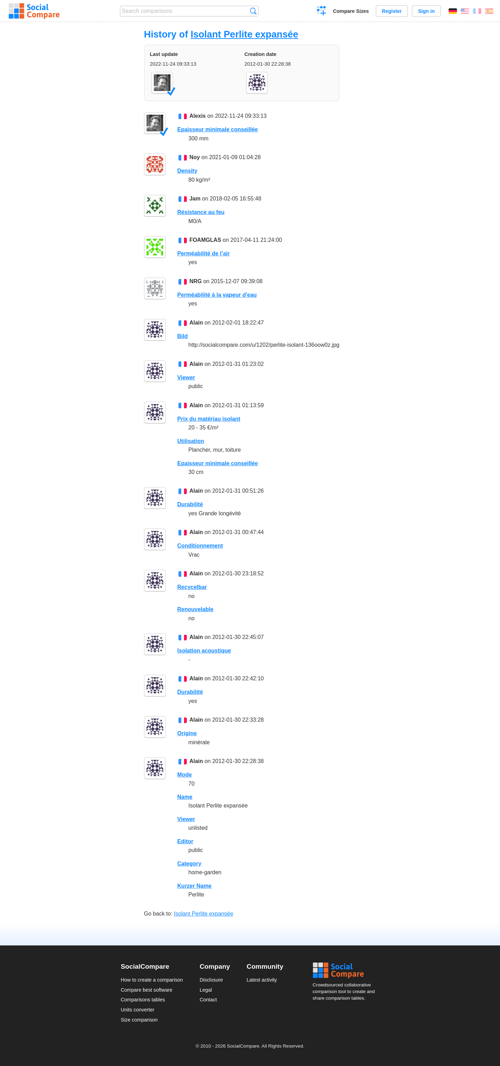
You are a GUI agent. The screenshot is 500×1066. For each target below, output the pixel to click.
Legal (206, 990)
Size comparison (139, 1020)
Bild (182, 336)
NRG (195, 281)
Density (187, 171)
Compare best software (147, 990)
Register (392, 11)
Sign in (426, 11)
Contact (208, 999)
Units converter (138, 1009)
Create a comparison (321, 12)
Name (185, 797)
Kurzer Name (194, 886)
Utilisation (190, 441)
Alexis (197, 116)
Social (345, 970)
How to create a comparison (152, 980)
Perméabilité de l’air (203, 253)
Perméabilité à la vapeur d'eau (217, 295)
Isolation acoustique (204, 651)
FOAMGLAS (205, 240)
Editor (185, 841)
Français (477, 11)
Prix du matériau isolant (208, 419)
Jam (194, 199)
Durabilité (190, 504)
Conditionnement (200, 546)
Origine (187, 733)
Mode (184, 775)
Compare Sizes (351, 11)
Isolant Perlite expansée (244, 34)
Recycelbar (192, 587)
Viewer (186, 377)
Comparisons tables (143, 999)
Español (489, 11)
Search (253, 11)
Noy (194, 157)
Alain (196, 323)
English (465, 11)
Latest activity (262, 980)
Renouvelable (195, 609)
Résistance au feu (201, 212)
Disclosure (211, 980)
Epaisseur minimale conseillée (217, 129)
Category (189, 864)
